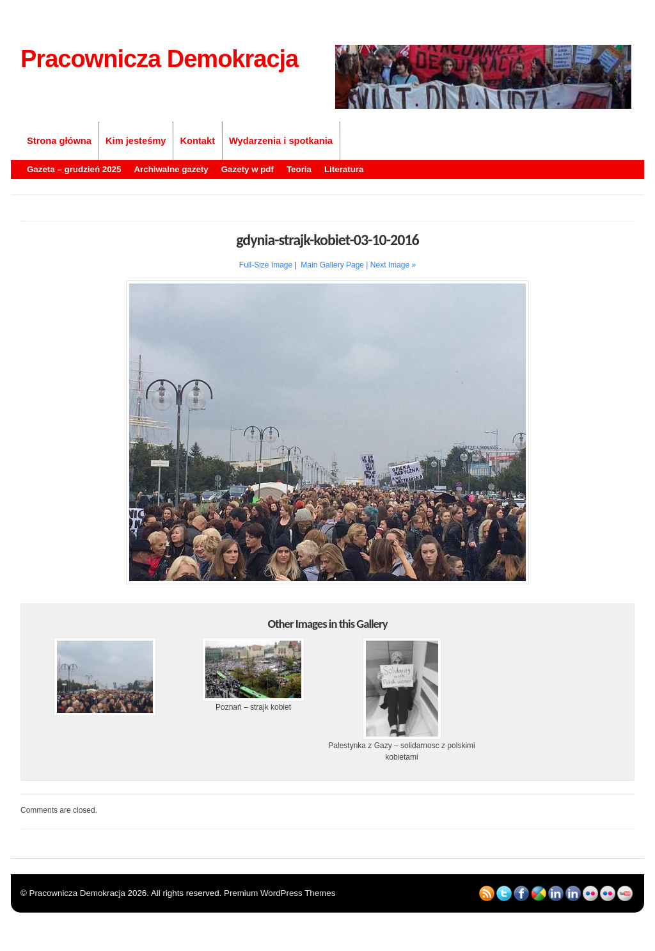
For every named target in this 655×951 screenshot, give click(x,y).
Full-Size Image (265, 264)
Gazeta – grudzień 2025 (74, 169)
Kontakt (197, 141)
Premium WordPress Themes (279, 893)
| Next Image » (391, 264)
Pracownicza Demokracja (159, 58)
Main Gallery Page (332, 264)
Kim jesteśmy (136, 141)
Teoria (299, 169)
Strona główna (59, 141)
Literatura (343, 169)
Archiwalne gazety (171, 169)
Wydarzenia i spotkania (281, 141)
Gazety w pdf (247, 169)
